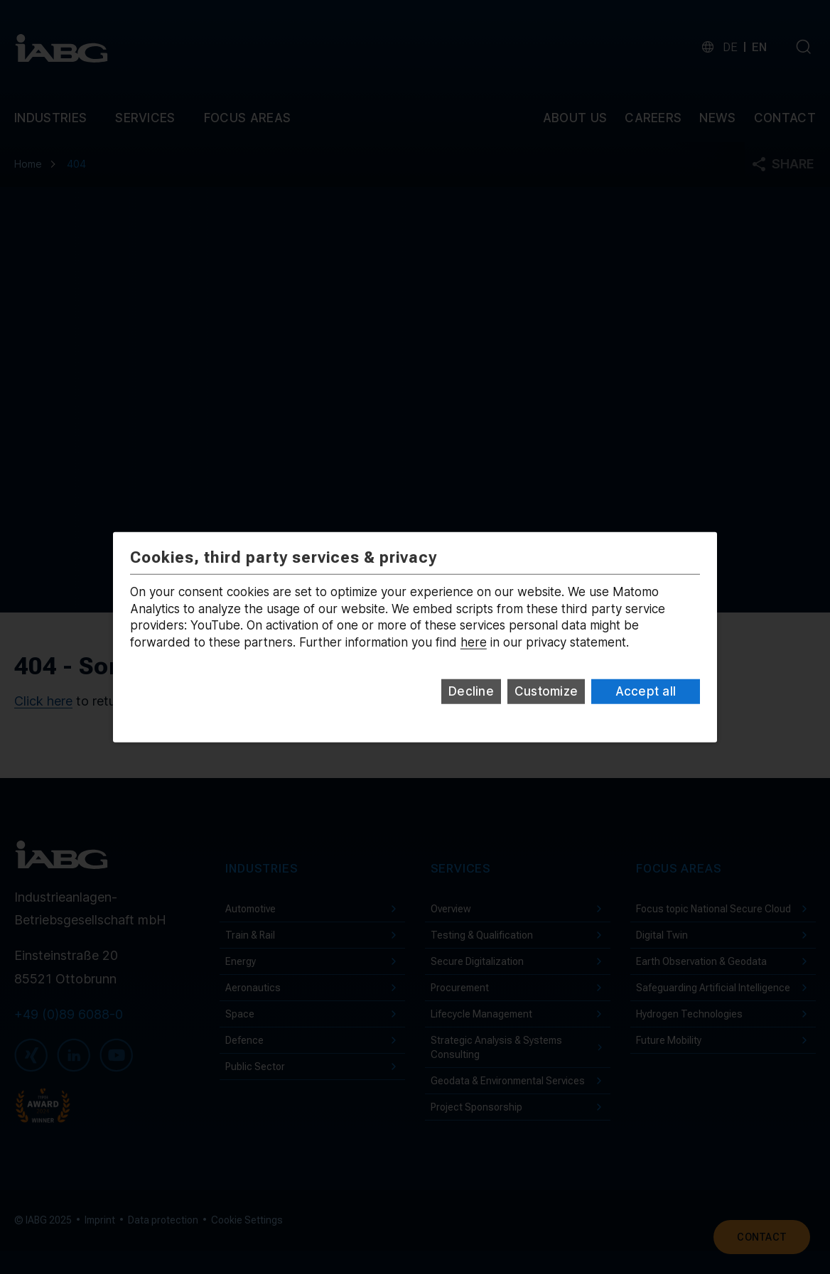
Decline (471, 691)
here (473, 642)
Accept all (646, 691)
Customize (546, 691)
